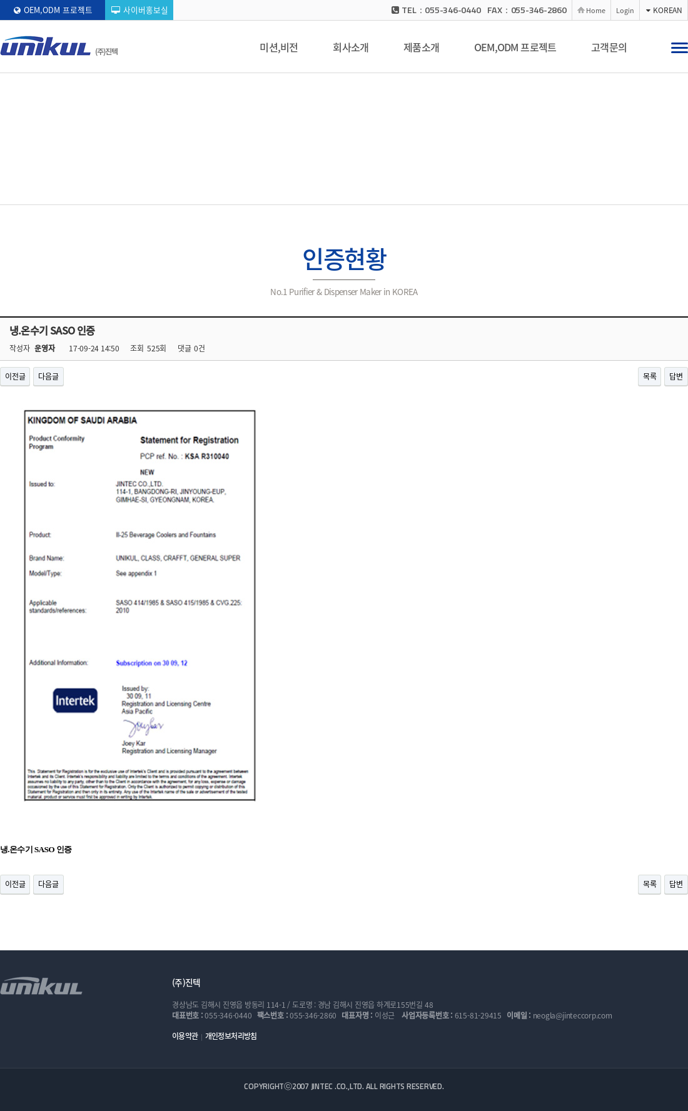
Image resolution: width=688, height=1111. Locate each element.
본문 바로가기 (0, 0)
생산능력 (427, 192)
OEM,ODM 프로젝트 (53, 10)
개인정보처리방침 (231, 1036)
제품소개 (421, 46)
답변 (676, 376)
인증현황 (301, 192)
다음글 (48, 376)
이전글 (15, 376)
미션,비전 (279, 46)
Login (625, 10)
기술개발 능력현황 (363, 192)
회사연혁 (255, 192)
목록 (650, 376)
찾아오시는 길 (483, 192)
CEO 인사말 (202, 192)
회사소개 (350, 46)
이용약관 (185, 1036)
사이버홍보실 (139, 10)
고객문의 (609, 46)
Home (595, 10)
